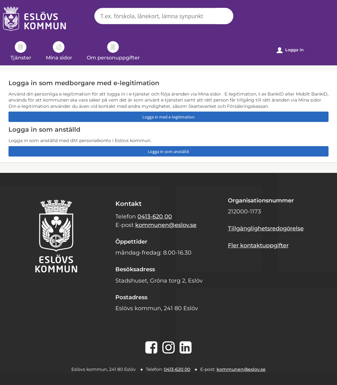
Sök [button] (224, 16)
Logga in (290, 50)
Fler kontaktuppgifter (258, 245)
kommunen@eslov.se (165, 225)
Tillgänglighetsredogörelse (266, 228)
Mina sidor (59, 51)
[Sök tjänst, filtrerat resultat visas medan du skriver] (163, 16)
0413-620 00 (154, 216)
